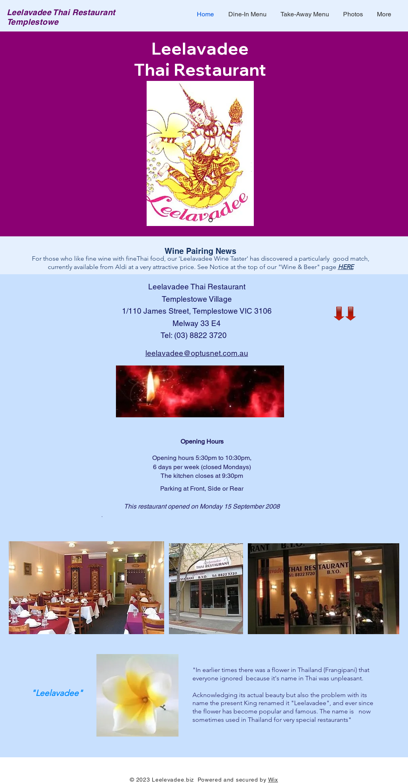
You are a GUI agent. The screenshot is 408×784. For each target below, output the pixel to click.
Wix (273, 779)
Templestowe (32, 22)
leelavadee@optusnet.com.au (196, 353)
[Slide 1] (210, 220)
